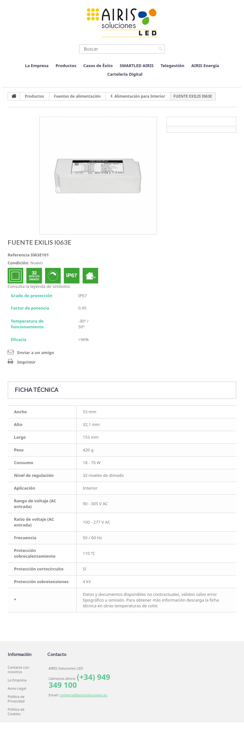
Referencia (19, 255)
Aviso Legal (17, 688)
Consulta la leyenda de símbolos (39, 286)
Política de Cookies (16, 711)
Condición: (18, 263)
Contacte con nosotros (18, 669)
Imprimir (26, 362)
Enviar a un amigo (35, 352)
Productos (66, 65)
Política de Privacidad (16, 698)
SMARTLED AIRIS (137, 65)
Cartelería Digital (125, 74)
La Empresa (37, 65)
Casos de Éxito (98, 65)
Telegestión (173, 65)
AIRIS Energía (205, 65)
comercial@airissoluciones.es (83, 695)
